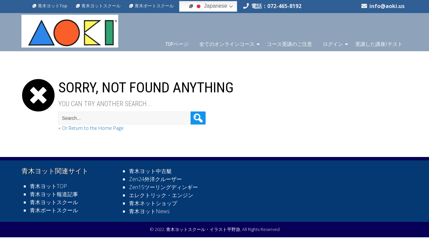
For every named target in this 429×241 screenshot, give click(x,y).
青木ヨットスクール (101, 6)
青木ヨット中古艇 (150, 171)
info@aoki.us (387, 6)
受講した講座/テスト (379, 44)
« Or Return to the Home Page (91, 128)
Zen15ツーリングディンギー (163, 187)
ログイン (333, 44)
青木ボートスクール (154, 6)
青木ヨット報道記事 (54, 194)
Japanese (211, 6)
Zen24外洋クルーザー (155, 179)
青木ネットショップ (153, 203)
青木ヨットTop (52, 6)
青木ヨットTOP (48, 186)
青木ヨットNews (149, 211)
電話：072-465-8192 (276, 6)
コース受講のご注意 (289, 44)
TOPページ (177, 44)
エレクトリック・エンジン (161, 195)
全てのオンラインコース (227, 44)
